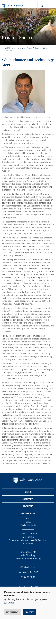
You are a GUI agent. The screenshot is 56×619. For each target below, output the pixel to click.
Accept (30, 612)
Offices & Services (28, 533)
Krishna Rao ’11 (9, 51)
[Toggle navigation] (51, 5)
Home (4, 48)
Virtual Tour (28, 513)
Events (28, 522)
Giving (28, 492)
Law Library (28, 537)
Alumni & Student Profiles (37, 48)
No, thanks (12, 612)
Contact (28, 499)
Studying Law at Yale (16, 48)
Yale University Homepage (28, 558)
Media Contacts (28, 525)
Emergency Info (28, 552)
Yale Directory (28, 555)
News (28, 518)
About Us (28, 506)
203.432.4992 (28, 576)
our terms (9, 602)
